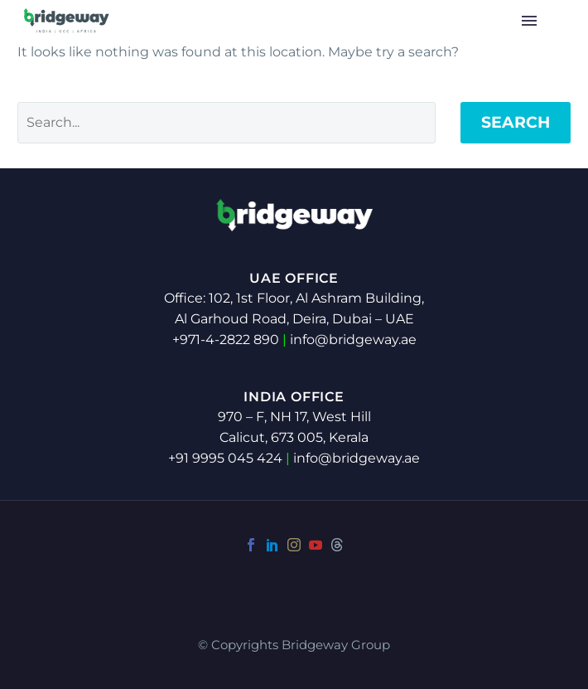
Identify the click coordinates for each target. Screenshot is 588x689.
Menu (529, 21)
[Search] (226, 122)
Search (515, 122)
